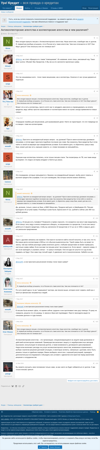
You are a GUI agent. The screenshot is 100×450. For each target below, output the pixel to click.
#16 (97, 363)
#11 (97, 236)
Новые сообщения (7, 12)
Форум (19, 8)
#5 (97, 118)
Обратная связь (37, 412)
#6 (97, 136)
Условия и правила (50, 412)
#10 (97, 218)
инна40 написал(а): (23, 193)
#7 (97, 153)
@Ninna (19, 59)
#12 (97, 258)
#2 (97, 56)
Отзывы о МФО (57, 8)
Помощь (92, 412)
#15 (97, 321)
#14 (97, 299)
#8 (97, 171)
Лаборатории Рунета (74, 416)
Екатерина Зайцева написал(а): (28, 303)
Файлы (27, 8)
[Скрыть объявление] (97, 19)
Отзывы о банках (41, 8)
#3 (97, 73)
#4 (97, 91)
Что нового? (7, 8)
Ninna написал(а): (23, 95)
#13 (97, 278)
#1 (97, 38)
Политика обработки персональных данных (73, 412)
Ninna (5, 33)
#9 (97, 189)
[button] (13, 8)
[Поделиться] (94, 38)
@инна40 (19, 262)
